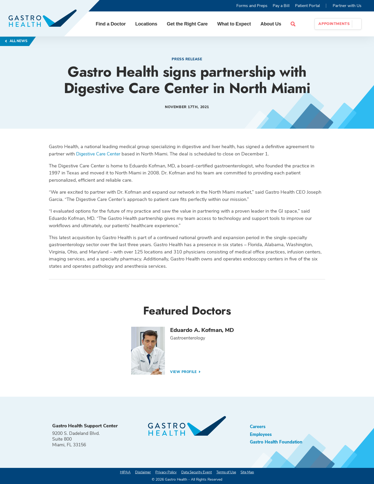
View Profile (184, 372)
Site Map (250, 472)
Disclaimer (140, 472)
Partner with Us (347, 6)
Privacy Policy (164, 472)
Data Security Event (196, 472)
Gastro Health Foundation (277, 443)
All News (18, 41)
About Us (272, 24)
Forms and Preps (252, 6)
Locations (148, 24)
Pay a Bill (281, 6)
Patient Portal (307, 6)
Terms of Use (227, 472)
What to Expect (236, 24)
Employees (261, 434)
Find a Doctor (113, 24)
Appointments (334, 23)
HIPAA (122, 472)
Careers (258, 426)
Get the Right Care (189, 24)
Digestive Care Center (99, 154)
